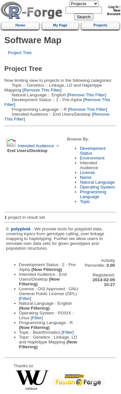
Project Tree (20, 52)
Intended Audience (35, 145)
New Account (113, 12)
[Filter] (25, 298)
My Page (60, 25)
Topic (85, 201)
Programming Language (93, 194)
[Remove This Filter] (41, 90)
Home (20, 25)
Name (85, 177)
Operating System (97, 187)
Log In (113, 7)
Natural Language (97, 182)
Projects (100, 25)
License (87, 172)
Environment (92, 158)
